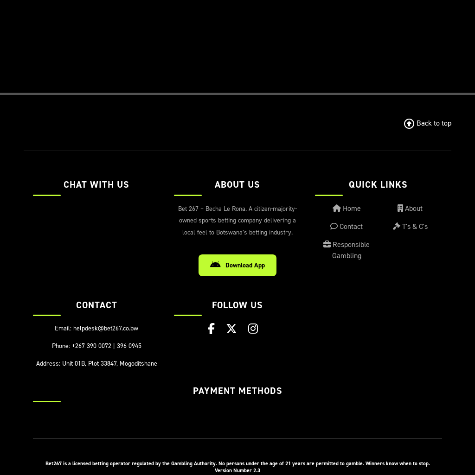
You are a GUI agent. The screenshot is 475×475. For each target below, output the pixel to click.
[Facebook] (211, 329)
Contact (346, 226)
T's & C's (410, 226)
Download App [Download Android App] (237, 265)
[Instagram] (253, 329)
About (410, 208)
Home (347, 208)
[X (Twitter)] (231, 329)
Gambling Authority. (194, 463)
